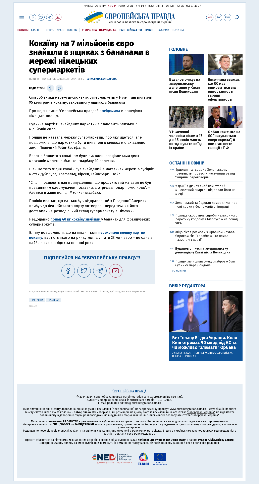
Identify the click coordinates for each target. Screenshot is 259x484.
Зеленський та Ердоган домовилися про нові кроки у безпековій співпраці (206, 204)
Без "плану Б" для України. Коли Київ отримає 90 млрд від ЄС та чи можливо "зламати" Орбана (204, 342)
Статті (35, 30)
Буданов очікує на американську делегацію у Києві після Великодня (184, 86)
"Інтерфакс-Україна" (201, 412)
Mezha (189, 6)
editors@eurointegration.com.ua (140, 403)
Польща (178, 30)
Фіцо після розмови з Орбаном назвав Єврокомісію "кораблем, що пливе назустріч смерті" (205, 236)
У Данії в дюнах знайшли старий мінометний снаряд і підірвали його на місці (205, 190)
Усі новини (179, 270)
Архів (60, 30)
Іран (121, 30)
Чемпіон (169, 6)
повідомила (110, 111)
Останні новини (187, 163)
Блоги (130, 6)
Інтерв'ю (48, 30)
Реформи (162, 30)
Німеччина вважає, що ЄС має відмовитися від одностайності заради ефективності (224, 90)
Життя (159, 6)
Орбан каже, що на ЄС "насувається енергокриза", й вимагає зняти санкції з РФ (224, 140)
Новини (23, 30)
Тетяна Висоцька (204, 352)
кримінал (53, 300)
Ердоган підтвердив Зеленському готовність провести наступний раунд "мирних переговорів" (205, 173)
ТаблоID (180, 6)
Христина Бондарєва (102, 78)
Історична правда (145, 6)
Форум (121, 6)
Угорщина (89, 30)
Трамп (148, 30)
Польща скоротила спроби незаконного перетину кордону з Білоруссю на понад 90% (206, 219)
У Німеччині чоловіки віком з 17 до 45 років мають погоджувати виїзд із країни (186, 140)
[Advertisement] (92, 335)
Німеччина (37, 300)
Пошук (72, 30)
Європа (112, 6)
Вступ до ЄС (107, 30)
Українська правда (68, 5)
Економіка (100, 6)
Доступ (198, 6)
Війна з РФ (134, 30)
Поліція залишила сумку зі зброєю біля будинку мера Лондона (205, 263)
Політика (88, 6)
